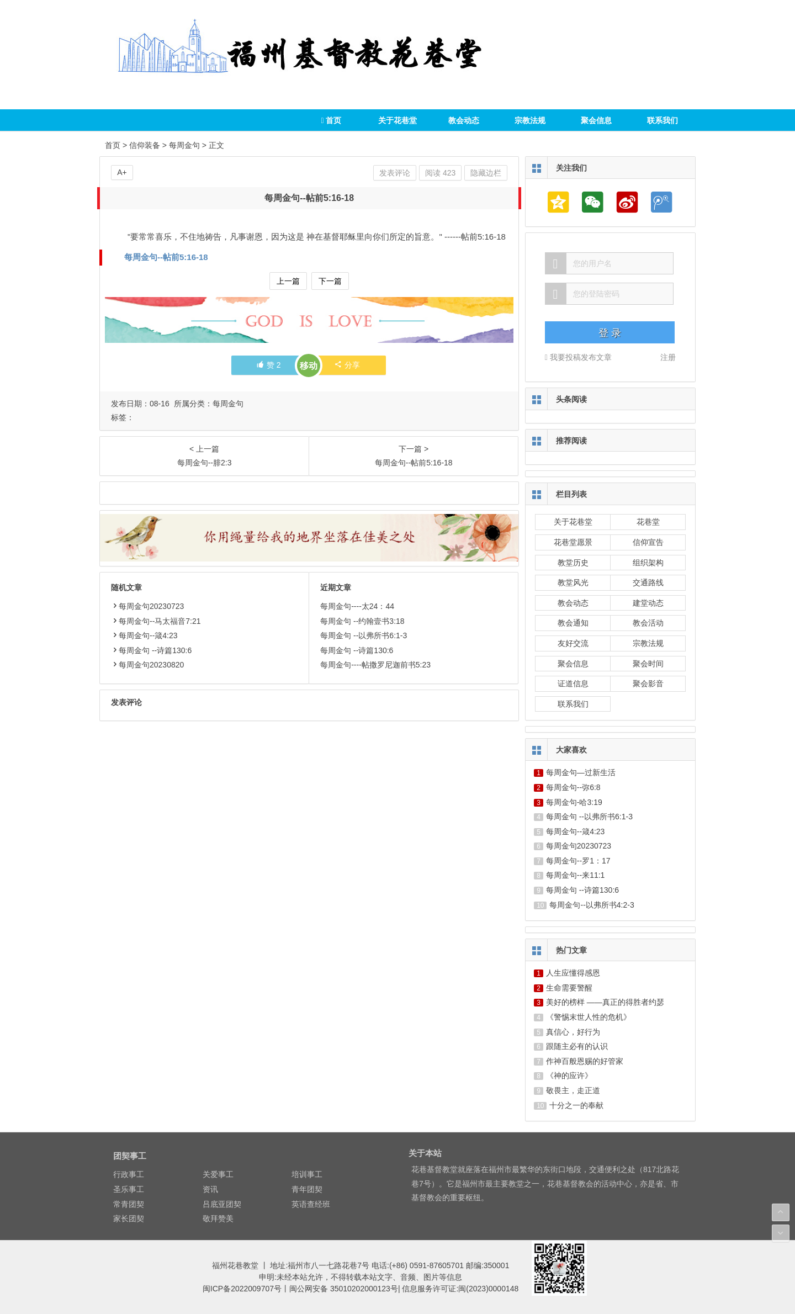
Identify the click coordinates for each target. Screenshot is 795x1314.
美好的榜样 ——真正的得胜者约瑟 (605, 1002)
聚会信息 (596, 120)
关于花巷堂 (397, 120)
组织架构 (648, 562)
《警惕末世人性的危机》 (588, 1017)
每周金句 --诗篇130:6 (151, 650)
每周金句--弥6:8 (573, 787)
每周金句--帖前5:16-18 (166, 257)
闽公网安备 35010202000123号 (343, 1288)
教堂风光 (573, 582)
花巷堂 (648, 521)
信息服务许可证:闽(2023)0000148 (460, 1288)
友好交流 (573, 643)
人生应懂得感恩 (573, 972)
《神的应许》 (569, 1075)
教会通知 (573, 622)
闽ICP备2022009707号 (242, 1288)
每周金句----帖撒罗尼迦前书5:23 (375, 664)
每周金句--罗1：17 (578, 860)
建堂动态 (648, 602)
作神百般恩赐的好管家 (584, 1061)
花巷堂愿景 (573, 542)
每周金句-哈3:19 (574, 802)
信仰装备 (144, 145)
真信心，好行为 (573, 1031)
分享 (347, 365)
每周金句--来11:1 (575, 875)
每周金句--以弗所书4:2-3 (591, 904)
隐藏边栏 (485, 172)
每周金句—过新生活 (581, 772)
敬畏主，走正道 (573, 1090)
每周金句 (184, 145)
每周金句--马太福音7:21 (156, 621)
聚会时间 (648, 663)
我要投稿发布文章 (578, 357)
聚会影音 (648, 683)
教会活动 (648, 622)
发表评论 (394, 172)
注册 (668, 357)
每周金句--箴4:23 (144, 635)
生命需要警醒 (569, 987)
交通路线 (648, 582)
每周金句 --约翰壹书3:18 (362, 621)
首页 (331, 120)
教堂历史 (573, 562)
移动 (308, 365)
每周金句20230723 (147, 606)
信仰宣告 (648, 542)
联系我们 (662, 120)
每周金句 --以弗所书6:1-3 (363, 635)
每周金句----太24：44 (357, 606)
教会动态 (463, 120)
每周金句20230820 (147, 664)
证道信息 (573, 683)
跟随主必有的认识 (577, 1046)
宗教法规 (530, 120)
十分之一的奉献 (576, 1105)
